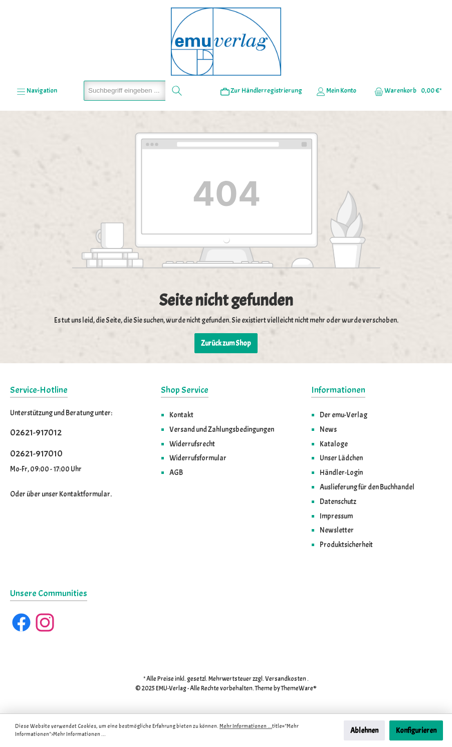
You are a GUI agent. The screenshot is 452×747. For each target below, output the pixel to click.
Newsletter (337, 530)
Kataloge (334, 443)
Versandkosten (285, 679)
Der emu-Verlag (343, 414)
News (328, 429)
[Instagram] (45, 622)
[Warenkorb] (405, 91)
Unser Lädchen (341, 457)
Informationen (338, 390)
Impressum (336, 516)
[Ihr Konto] (336, 91)
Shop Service (184, 390)
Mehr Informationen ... (245, 726)
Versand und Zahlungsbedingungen (221, 429)
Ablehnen (364, 730)
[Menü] (37, 91)
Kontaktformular (84, 494)
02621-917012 (36, 432)
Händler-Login (341, 472)
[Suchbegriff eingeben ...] (125, 91)
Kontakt (181, 414)
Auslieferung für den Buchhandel (367, 486)
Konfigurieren (416, 730)
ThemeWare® (299, 688)
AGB (176, 472)
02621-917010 (36, 453)
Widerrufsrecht (192, 443)
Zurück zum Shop (226, 343)
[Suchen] (177, 91)
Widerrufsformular (198, 457)
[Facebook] (21, 622)
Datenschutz (338, 501)
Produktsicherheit (346, 544)
